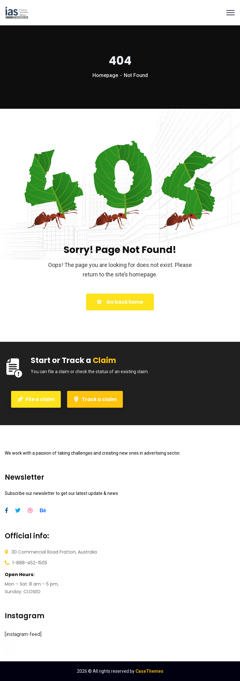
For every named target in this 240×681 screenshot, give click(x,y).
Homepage (105, 75)
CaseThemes (149, 671)
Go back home (120, 302)
